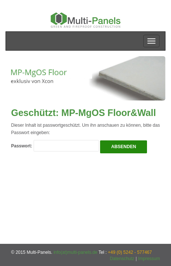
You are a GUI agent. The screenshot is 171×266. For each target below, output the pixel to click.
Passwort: (55, 145)
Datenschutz (122, 258)
